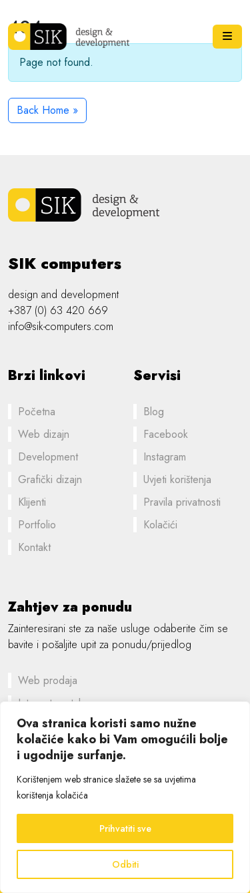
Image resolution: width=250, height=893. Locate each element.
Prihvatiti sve (125, 828)
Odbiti (125, 864)
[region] (125, 797)
